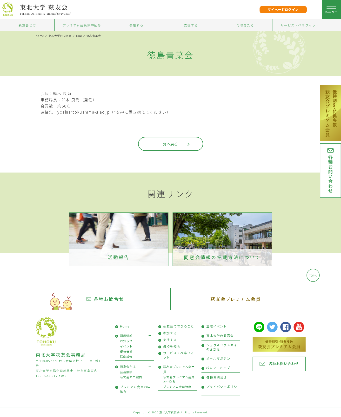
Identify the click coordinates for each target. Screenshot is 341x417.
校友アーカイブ (218, 368)
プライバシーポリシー (221, 388)
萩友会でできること (178, 326)
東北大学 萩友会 (44, 7)
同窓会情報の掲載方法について (222, 257)
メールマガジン (218, 358)
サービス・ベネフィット (300, 25)
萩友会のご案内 (131, 377)
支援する (191, 25)
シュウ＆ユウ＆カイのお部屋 (221, 347)
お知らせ (126, 341)
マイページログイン (283, 9)
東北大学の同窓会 (60, 36)
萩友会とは (27, 25)
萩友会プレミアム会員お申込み (179, 379)
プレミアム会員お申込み (82, 25)
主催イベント (216, 326)
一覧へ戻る (168, 143)
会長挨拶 (126, 372)
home (40, 36)
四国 (79, 36)
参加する (136, 25)
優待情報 (126, 351)
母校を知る (245, 25)
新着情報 (126, 336)
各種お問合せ (105, 298)
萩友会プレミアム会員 (235, 298)
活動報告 (119, 257)
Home (125, 326)
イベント (126, 346)
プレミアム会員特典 (177, 387)
